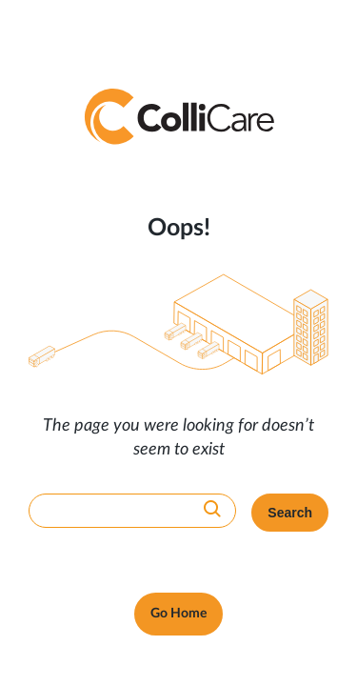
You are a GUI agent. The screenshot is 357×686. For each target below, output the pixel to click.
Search (290, 512)
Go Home (178, 613)
